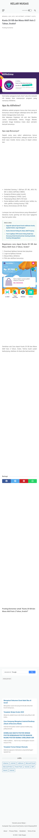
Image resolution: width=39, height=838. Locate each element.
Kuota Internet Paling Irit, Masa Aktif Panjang (20, 231)
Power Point (18, 767)
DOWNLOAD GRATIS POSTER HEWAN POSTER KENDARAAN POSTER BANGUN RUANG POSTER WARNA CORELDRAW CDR (19, 735)
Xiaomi (5, 770)
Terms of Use (31, 831)
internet (12, 770)
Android (13, 763)
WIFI (32, 767)
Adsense (5, 763)
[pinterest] (24, 481)
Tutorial (27, 767)
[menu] (4, 10)
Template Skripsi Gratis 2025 (14, 712)
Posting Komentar (7, 27)
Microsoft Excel (30, 763)
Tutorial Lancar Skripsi (18, 823)
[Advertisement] (19, 50)
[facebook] (6, 481)
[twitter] (15, 481)
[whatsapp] (32, 481)
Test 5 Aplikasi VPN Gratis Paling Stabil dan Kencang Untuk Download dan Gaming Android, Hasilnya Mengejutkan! (20, 236)
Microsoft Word (7, 767)
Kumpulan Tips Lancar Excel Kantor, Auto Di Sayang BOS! (19, 826)
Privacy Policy (13, 831)
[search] (15, 672)
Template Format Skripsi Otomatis (16, 747)
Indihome (20, 763)
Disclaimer (23, 831)
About (5, 831)
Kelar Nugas (19, 3)
